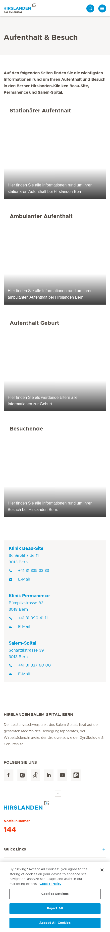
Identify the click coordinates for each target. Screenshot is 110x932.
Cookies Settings (55, 894)
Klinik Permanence (29, 596)
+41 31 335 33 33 (29, 571)
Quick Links (15, 849)
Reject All (55, 909)
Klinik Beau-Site (26, 548)
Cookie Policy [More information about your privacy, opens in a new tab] (50, 884)
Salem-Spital (22, 643)
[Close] (102, 870)
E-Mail (19, 579)
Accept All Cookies (54, 923)
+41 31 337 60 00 (30, 665)
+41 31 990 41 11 (28, 618)
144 (10, 830)
